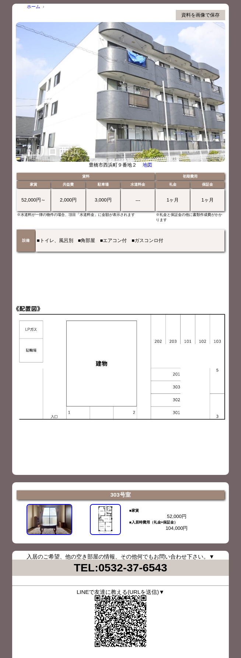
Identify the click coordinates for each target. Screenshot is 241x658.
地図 (147, 165)
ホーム (33, 6)
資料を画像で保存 (200, 15)
